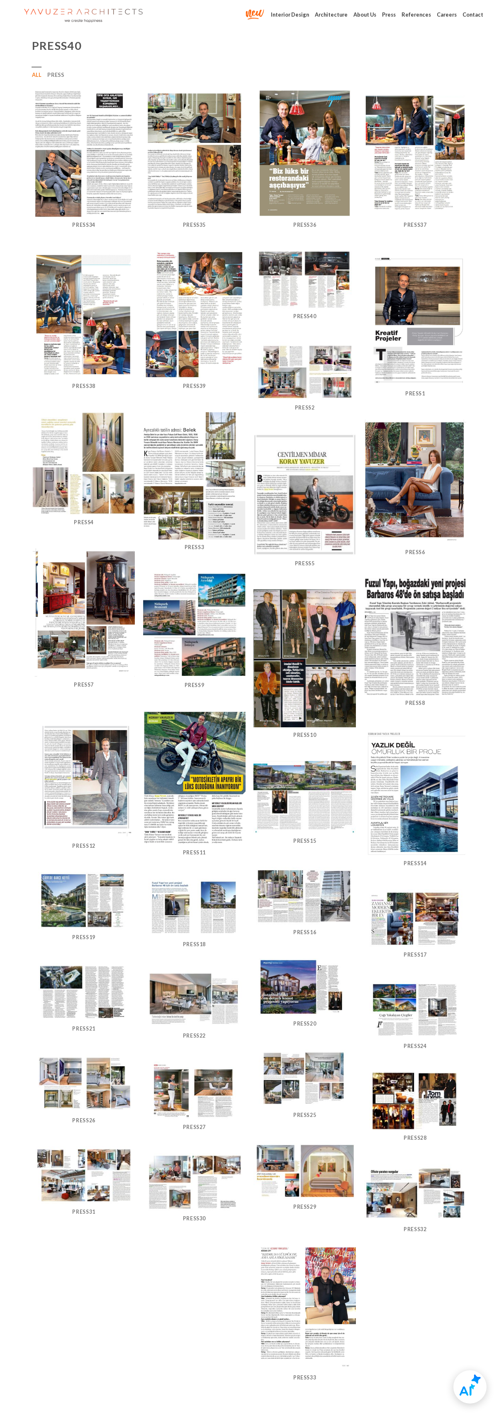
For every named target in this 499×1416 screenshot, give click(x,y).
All (37, 74)
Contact (472, 14)
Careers (447, 14)
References (416, 14)
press (55, 74)
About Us (364, 14)
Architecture (331, 14)
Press (389, 14)
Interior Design (290, 14)
